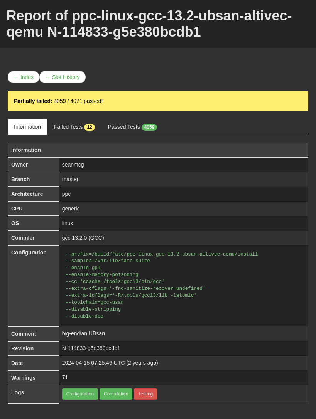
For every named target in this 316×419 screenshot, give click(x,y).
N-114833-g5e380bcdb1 (91, 348)
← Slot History (62, 77)
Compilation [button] (116, 394)
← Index (24, 77)
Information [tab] (27, 127)
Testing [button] (145, 394)
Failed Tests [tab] (74, 127)
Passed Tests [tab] (132, 127)
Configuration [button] (80, 394)
